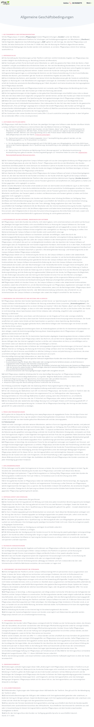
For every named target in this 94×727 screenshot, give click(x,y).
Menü (89, 3)
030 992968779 (77, 3)
